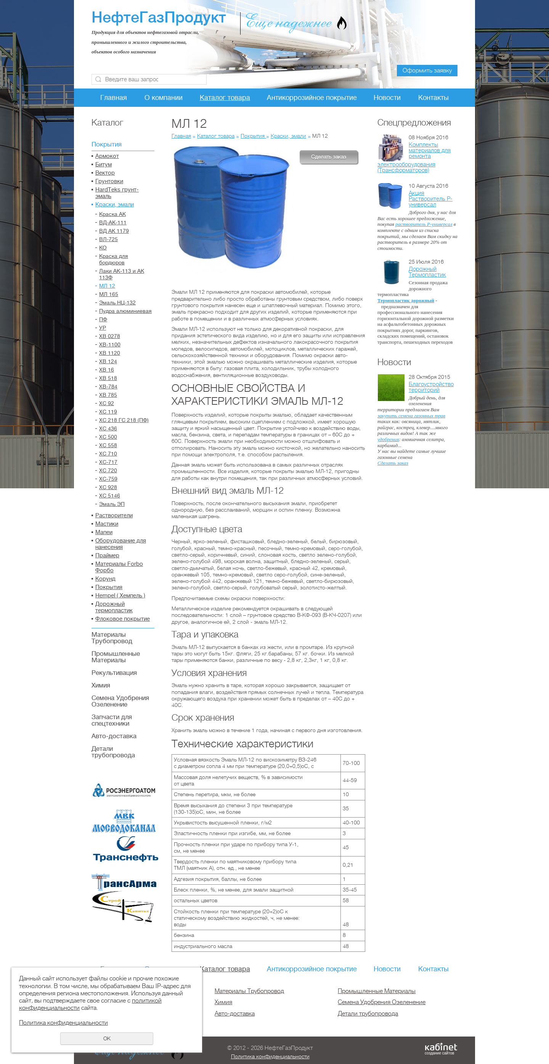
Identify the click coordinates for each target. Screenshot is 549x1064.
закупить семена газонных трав (411, 416)
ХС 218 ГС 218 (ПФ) (124, 420)
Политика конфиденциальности (270, 1056)
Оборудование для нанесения (120, 544)
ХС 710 (108, 454)
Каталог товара (225, 97)
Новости (387, 97)
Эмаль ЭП (112, 504)
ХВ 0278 (109, 336)
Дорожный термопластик (114, 607)
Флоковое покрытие (122, 619)
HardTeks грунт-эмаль (117, 193)
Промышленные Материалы (116, 657)
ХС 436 (108, 428)
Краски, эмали (114, 204)
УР (102, 328)
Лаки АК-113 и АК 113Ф (121, 274)
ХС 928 (108, 487)
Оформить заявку (427, 70)
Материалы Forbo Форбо (119, 567)
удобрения (388, 439)
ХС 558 (108, 445)
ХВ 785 (108, 395)
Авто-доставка (114, 736)
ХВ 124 (108, 361)
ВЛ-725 (108, 239)
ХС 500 (108, 437)
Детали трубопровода (113, 752)
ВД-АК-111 (113, 222)
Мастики (106, 524)
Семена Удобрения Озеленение (120, 701)
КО (103, 248)
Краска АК (112, 214)
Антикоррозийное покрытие (312, 97)
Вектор (105, 173)
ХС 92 (106, 403)
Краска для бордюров (113, 259)
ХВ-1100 (109, 344)
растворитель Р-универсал (423, 224)
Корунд (105, 579)
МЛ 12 (107, 286)
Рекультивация (114, 672)
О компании (163, 97)
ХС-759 (108, 479)
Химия (101, 685)
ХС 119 (108, 412)
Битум (103, 164)
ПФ (103, 319)
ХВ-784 (108, 386)
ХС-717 (108, 462)
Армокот (107, 156)
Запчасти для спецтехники (112, 720)
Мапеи (103, 532)
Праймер (107, 555)
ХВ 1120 (109, 353)
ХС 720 (108, 470)
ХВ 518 (108, 378)
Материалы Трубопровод (112, 638)
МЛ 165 (108, 294)
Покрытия (107, 144)
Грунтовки (109, 181)
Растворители (114, 515)
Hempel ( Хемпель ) (120, 595)
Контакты (433, 97)
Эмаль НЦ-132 (117, 302)
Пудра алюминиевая (125, 311)
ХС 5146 (109, 496)
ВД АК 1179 (114, 231)
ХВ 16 (106, 370)
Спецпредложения (414, 122)
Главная (113, 97)
